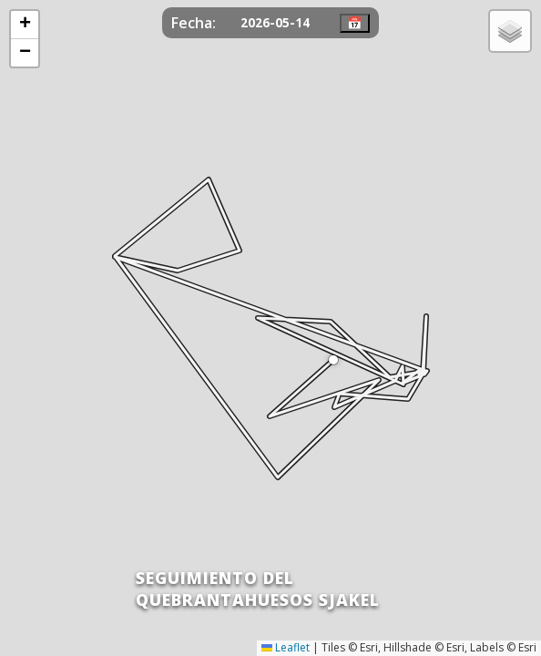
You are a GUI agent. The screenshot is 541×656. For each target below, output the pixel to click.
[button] (333, 359)
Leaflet (285, 647)
